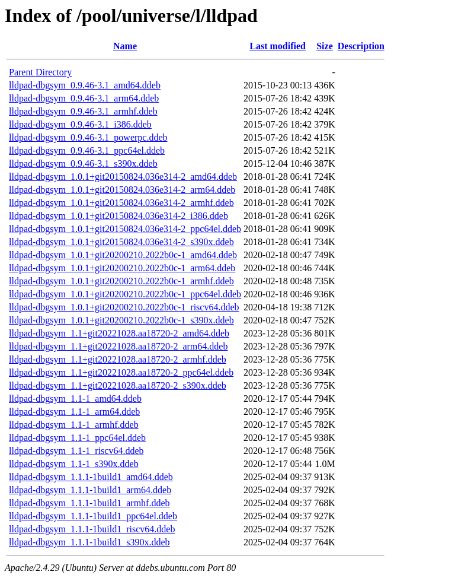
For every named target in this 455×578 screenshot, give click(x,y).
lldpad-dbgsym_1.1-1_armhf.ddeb (74, 425)
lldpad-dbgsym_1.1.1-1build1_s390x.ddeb (89, 542)
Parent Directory (40, 72)
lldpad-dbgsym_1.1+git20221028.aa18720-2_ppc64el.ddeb (121, 372)
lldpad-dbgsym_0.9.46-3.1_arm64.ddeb (84, 98)
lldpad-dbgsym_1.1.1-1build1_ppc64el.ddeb (93, 516)
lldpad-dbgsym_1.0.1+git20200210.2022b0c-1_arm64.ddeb (122, 268)
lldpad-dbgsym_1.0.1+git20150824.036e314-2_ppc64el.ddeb (125, 229)
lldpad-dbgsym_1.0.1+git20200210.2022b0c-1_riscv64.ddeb (124, 307)
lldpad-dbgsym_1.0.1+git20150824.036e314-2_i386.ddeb (118, 216)
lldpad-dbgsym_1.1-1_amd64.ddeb (75, 398)
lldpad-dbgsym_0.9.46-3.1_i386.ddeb (80, 124)
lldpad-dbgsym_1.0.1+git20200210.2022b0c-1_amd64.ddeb (123, 255)
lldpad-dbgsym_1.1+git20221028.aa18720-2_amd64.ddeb (119, 333)
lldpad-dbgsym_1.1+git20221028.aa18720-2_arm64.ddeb (118, 346)
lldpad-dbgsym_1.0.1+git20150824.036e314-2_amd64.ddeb (123, 177)
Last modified (277, 46)
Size (324, 46)
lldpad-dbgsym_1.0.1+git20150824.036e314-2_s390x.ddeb (121, 242)
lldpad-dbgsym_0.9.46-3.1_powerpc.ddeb (88, 137)
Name (125, 46)
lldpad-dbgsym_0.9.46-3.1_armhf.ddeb (83, 111)
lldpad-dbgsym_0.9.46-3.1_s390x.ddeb (83, 163)
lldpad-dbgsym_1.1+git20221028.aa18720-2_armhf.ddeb (117, 359)
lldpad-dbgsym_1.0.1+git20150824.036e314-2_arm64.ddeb (122, 190)
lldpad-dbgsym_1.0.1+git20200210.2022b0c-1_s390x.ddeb (121, 320)
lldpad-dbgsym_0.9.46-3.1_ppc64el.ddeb (87, 150)
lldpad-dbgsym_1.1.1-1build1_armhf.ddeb (89, 503)
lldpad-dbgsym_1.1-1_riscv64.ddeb (76, 451)
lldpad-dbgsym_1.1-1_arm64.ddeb (74, 411)
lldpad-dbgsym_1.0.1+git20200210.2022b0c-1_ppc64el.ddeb (125, 294)
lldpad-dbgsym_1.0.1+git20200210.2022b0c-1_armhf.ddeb (121, 281)
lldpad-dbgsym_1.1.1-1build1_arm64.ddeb (90, 490)
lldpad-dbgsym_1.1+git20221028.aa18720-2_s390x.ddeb (117, 385)
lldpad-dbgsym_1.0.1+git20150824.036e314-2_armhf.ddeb (121, 203)
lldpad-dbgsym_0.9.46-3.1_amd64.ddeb (85, 85)
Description (361, 46)
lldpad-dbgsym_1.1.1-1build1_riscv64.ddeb (92, 529)
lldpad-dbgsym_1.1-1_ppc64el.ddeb (77, 438)
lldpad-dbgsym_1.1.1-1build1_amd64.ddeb (91, 477)
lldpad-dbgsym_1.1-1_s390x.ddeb (74, 464)
